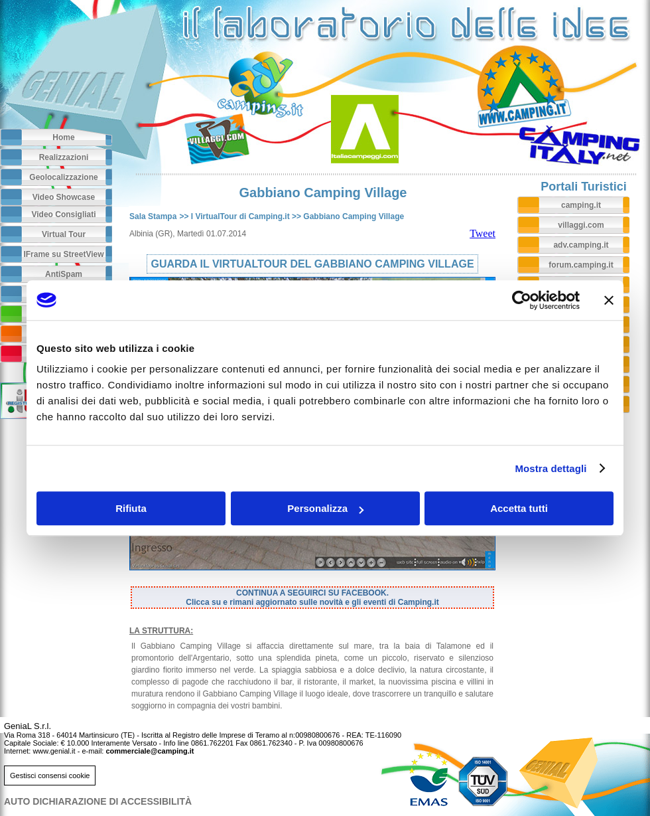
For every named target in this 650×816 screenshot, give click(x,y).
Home (63, 137)
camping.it (581, 205)
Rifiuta (131, 508)
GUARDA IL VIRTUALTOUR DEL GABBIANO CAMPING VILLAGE (312, 264)
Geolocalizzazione (63, 177)
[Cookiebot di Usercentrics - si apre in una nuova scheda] (522, 300)
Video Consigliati (63, 214)
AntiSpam (63, 274)
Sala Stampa (152, 216)
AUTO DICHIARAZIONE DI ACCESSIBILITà (98, 801)
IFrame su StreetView (63, 254)
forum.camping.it (581, 265)
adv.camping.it (580, 245)
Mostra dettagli (550, 468)
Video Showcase (63, 197)
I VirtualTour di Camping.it (240, 216)
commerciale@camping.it (149, 751)
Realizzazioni (64, 157)
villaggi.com (581, 225)
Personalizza (325, 508)
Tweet (482, 233)
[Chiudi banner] (609, 300)
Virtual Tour (64, 234)
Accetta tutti (519, 508)
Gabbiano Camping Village (353, 216)
